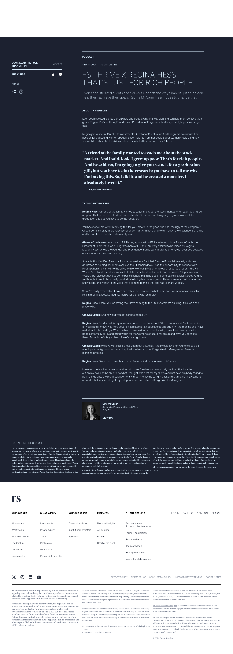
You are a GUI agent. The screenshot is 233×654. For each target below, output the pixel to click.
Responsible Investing (51, 556)
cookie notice (213, 577)
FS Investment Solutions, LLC (165, 605)
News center (18, 556)
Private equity (47, 529)
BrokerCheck (171, 632)
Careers (188, 513)
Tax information (134, 545)
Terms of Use (138, 577)
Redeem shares (134, 539)
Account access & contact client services (138, 525)
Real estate (46, 543)
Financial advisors (78, 523)
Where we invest (20, 536)
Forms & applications (137, 532)
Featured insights (106, 523)
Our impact (17, 549)
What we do (18, 529)
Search (216, 513)
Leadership (17, 543)
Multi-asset (46, 549)
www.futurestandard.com (24, 611)
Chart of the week (106, 543)
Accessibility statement (188, 577)
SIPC (111, 632)
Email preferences (135, 552)
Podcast (101, 536)
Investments (46, 523)
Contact (202, 513)
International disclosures (139, 559)
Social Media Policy (160, 577)
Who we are (18, 523)
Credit (43, 536)
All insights (103, 529)
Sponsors (74, 536)
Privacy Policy (119, 577)
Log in (175, 513)
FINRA (105, 632)
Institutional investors (80, 529)
